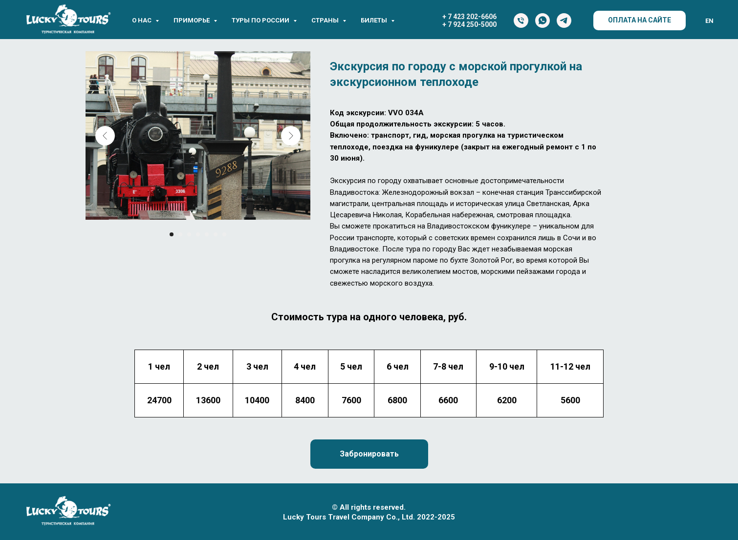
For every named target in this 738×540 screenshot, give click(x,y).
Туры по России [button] (261, 20)
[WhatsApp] (542, 20)
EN (709, 20)
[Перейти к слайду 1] (172, 234)
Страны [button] (325, 20)
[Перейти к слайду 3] (189, 234)
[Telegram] (564, 20)
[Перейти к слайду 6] (215, 234)
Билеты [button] (375, 20)
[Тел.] (521, 20)
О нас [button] (142, 20)
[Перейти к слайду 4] (198, 234)
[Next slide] (291, 135)
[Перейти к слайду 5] (207, 234)
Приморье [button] (192, 20)
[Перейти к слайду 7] (224, 234)
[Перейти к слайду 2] (180, 234)
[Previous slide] (105, 135)
